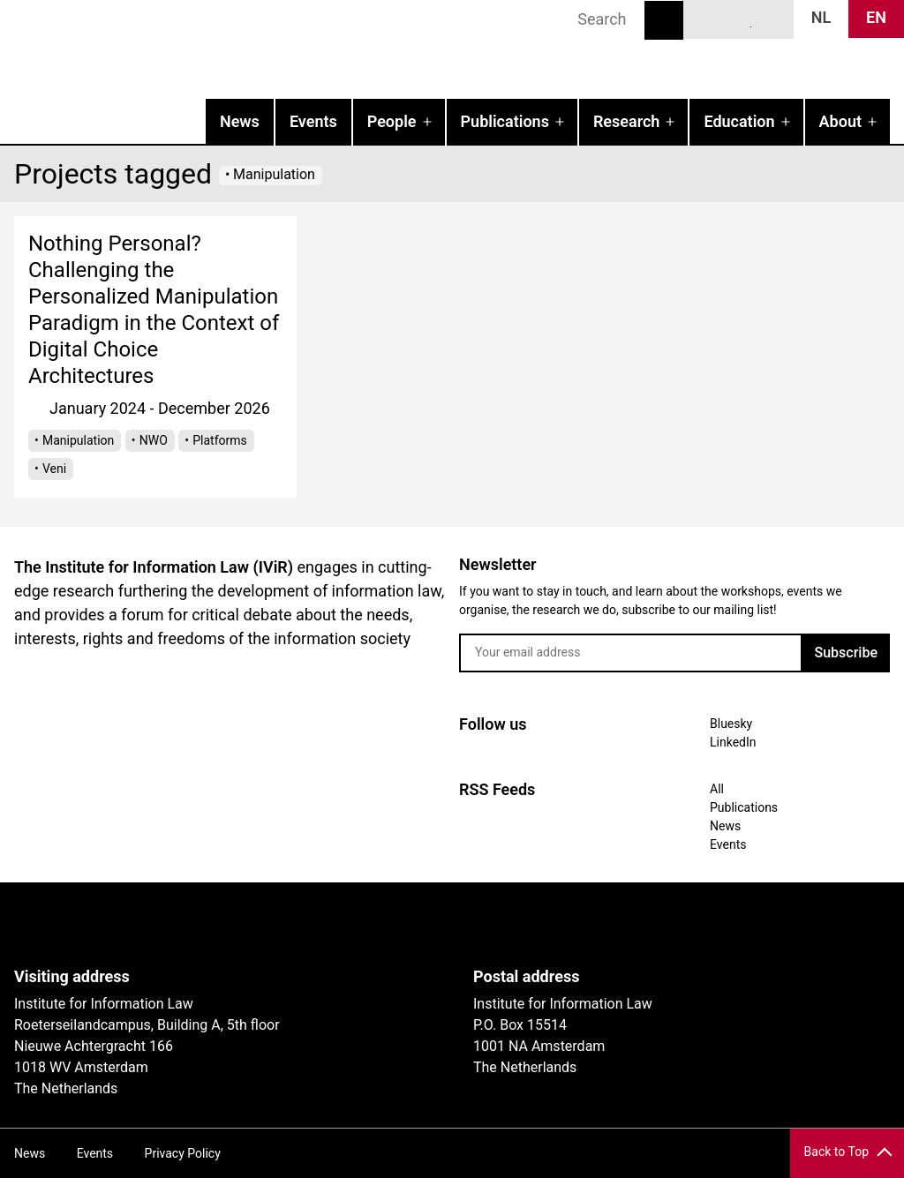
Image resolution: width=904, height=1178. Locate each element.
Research (626, 121)
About (840, 121)
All (717, 789)
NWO (153, 440)
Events (313, 121)
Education (739, 121)
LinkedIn (739, 18)
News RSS (770, 18)
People (392, 121)
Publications (505, 121)
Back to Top (836, 1151)
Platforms (219, 440)
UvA (219, 925)
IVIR (226, 49)
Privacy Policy (183, 1153)
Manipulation (78, 440)
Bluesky (706, 18)
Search (663, 20)
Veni (54, 468)
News (240, 121)
